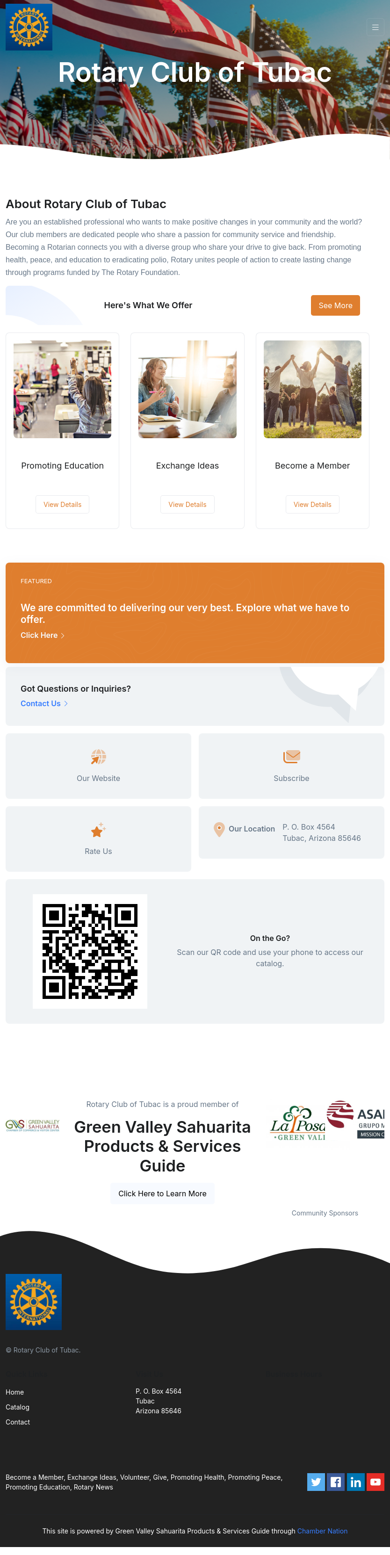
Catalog (17, 1407)
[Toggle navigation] (375, 27)
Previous (258, 1147)
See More (335, 305)
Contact (18, 1422)
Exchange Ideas (187, 465)
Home (15, 1392)
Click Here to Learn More (162, 1193)
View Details (62, 504)
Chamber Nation (322, 1531)
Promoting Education (62, 465)
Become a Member (312, 465)
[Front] (31, 27)
